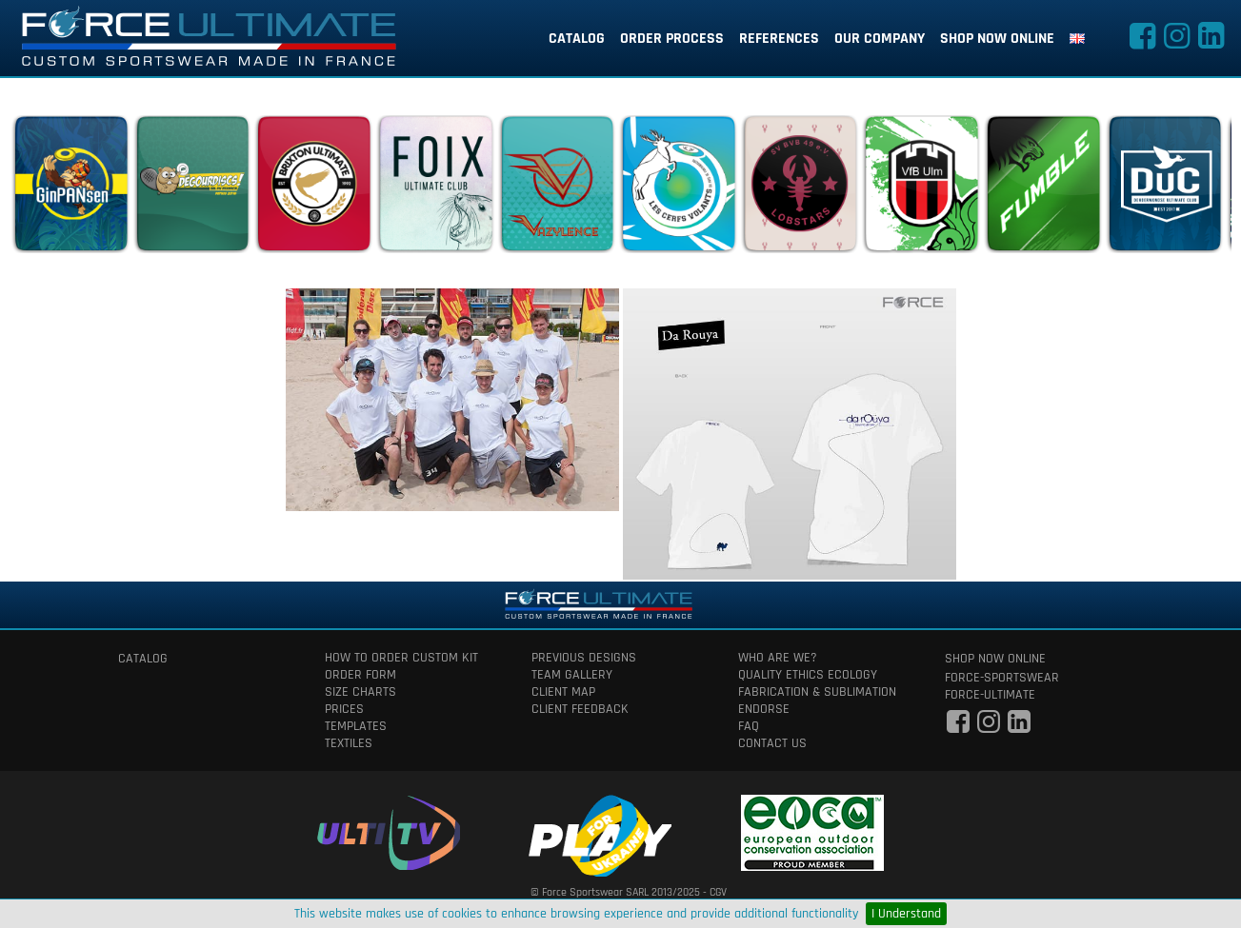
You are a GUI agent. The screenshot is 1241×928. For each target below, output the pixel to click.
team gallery (571, 674)
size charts (360, 692)
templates (356, 726)
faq (748, 726)
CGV (718, 892)
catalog (577, 39)
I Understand (906, 913)
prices (344, 709)
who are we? (777, 657)
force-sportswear (1002, 677)
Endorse (764, 709)
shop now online (997, 39)
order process (672, 39)
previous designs (583, 657)
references (779, 39)
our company (879, 39)
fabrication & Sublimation (817, 692)
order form (360, 674)
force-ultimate (990, 694)
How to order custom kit (401, 657)
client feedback (580, 709)
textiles (348, 743)
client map (563, 692)
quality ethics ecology (807, 674)
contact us (772, 743)
